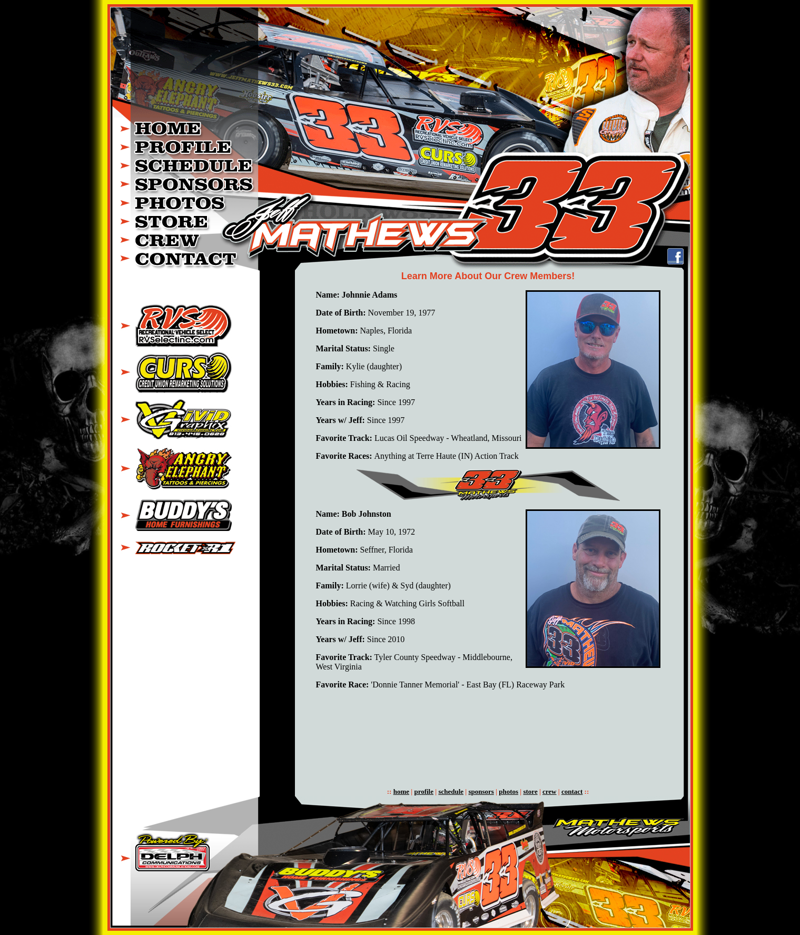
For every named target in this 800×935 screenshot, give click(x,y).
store (530, 791)
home (401, 791)
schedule (450, 791)
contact (571, 791)
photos (508, 791)
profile (423, 791)
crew (549, 791)
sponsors (480, 791)
